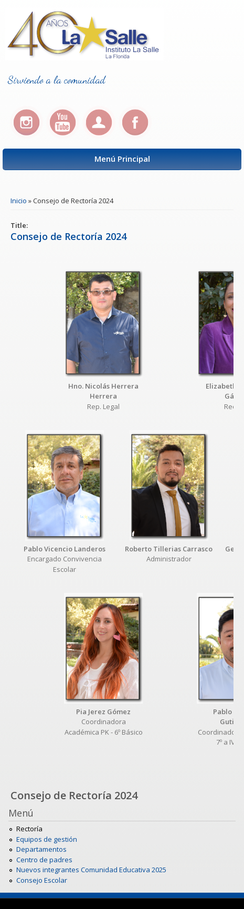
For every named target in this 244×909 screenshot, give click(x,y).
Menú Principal (122, 158)
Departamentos (41, 849)
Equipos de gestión (46, 839)
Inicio (18, 200)
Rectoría (29, 828)
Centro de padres (44, 859)
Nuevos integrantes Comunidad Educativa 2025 (91, 869)
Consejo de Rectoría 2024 (68, 236)
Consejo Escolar (41, 880)
